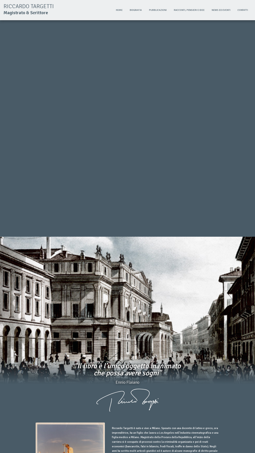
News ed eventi (221, 10)
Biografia (136, 10)
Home (119, 10)
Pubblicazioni (158, 10)
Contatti (242, 10)
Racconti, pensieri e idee (189, 10)
